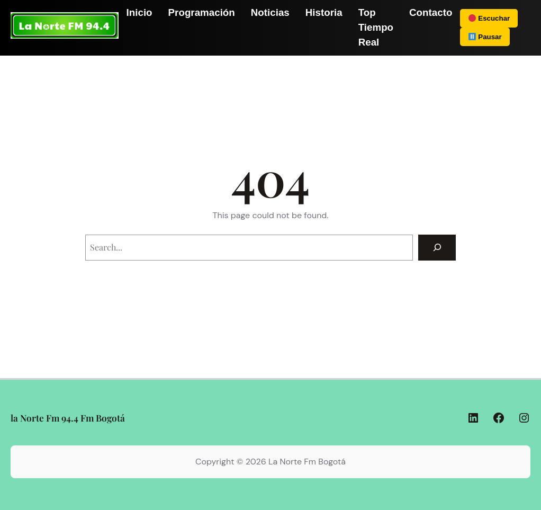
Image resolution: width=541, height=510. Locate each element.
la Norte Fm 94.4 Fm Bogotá (68, 417)
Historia (323, 12)
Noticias (270, 12)
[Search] (437, 248)
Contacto (430, 12)
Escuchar (489, 18)
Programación (201, 12)
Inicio (139, 12)
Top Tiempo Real (375, 27)
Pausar (484, 37)
